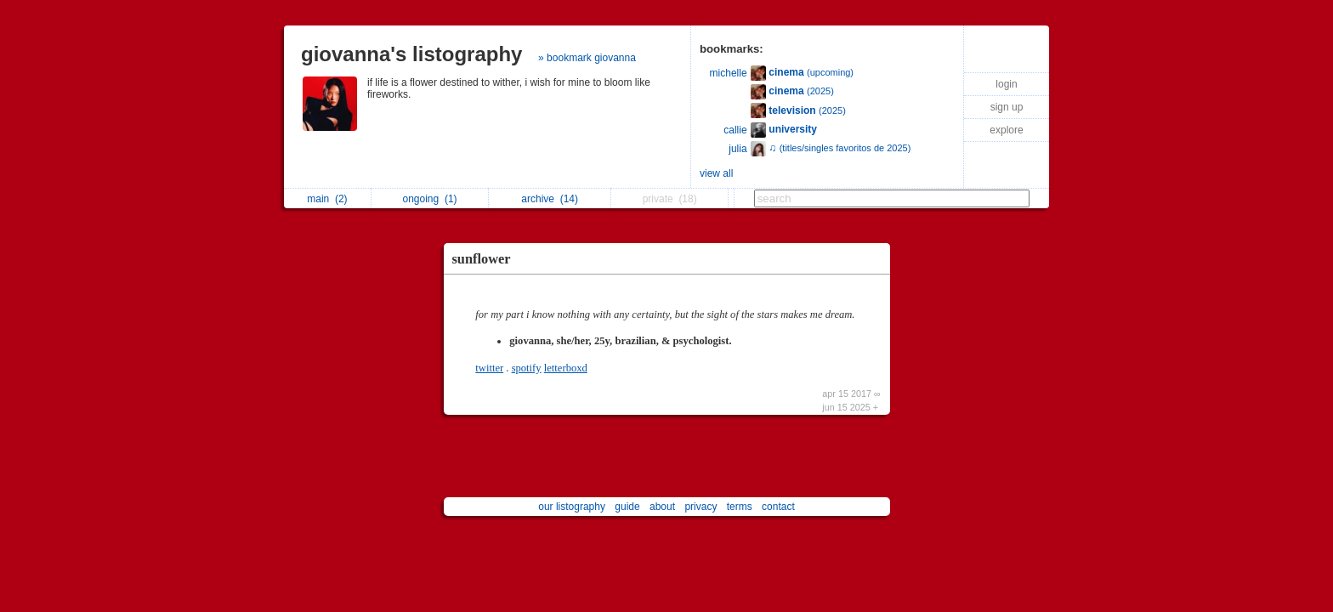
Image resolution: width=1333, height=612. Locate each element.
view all (716, 173)
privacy (700, 507)
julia (737, 149)
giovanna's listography (411, 53)
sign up (1007, 107)
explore (1006, 130)
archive (549, 199)
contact (778, 507)
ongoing (430, 199)
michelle (728, 73)
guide (627, 507)
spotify (527, 368)
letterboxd (565, 368)
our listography (571, 507)
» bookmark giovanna (587, 58)
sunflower (481, 259)
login (1006, 84)
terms (739, 507)
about (662, 507)
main (327, 199)
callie (734, 130)
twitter (489, 368)
